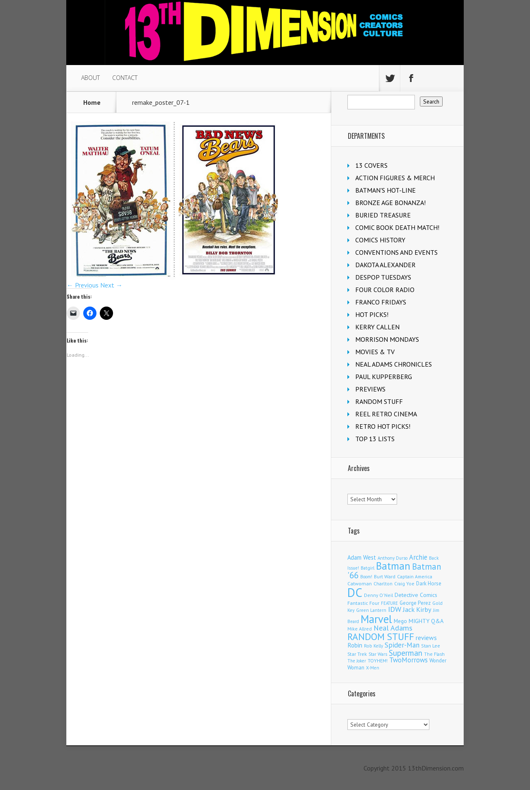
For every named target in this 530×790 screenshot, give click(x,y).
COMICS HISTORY (380, 240)
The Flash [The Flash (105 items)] (434, 654)
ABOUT (90, 78)
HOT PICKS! (371, 314)
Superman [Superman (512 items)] (405, 652)
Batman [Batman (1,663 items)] (393, 566)
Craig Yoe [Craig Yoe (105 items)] (404, 583)
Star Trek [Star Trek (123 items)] (357, 654)
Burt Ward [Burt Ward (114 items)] (384, 576)
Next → (111, 285)
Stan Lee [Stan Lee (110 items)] (430, 646)
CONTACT (124, 78)
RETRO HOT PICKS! (382, 426)
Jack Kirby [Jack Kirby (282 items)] (417, 609)
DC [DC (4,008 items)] (354, 592)
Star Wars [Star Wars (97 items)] (378, 654)
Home (92, 102)
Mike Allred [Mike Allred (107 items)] (359, 629)
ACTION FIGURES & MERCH (395, 178)
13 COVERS (371, 165)
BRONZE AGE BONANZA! (390, 202)
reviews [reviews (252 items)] (426, 637)
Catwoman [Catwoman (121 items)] (359, 583)
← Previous (83, 285)
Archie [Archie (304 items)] (418, 557)
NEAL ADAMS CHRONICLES (393, 364)
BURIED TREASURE (383, 215)
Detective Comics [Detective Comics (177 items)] (416, 595)
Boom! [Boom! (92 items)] (366, 577)
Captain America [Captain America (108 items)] (414, 576)
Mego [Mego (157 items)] (400, 621)
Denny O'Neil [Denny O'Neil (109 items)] (378, 595)
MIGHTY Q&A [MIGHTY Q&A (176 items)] (426, 621)
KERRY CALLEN (377, 327)
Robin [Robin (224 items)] (354, 645)
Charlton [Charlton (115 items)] (383, 583)
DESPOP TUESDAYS (383, 277)
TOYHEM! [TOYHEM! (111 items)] (378, 660)
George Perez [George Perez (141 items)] (415, 602)
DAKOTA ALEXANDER (385, 265)
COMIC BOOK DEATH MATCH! (397, 227)
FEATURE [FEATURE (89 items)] (389, 603)
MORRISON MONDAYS (387, 339)
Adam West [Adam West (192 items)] (361, 557)
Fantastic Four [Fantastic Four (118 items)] (363, 603)
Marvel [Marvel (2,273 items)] (376, 619)
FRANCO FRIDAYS (380, 302)
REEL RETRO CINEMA (386, 414)
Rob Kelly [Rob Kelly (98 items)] (373, 646)
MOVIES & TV (375, 352)
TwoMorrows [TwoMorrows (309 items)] (408, 659)
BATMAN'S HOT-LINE (385, 190)
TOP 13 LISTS (375, 439)
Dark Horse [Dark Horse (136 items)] (428, 583)
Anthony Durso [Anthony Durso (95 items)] (392, 558)
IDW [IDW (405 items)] (394, 609)
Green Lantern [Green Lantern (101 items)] (371, 610)
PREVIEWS (370, 389)
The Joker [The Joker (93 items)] (356, 661)
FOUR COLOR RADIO (384, 289)
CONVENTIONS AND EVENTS (396, 252)
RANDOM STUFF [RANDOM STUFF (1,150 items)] (380, 636)
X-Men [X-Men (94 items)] (372, 668)
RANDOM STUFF (379, 401)
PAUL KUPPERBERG (383, 376)
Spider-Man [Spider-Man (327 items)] (402, 645)
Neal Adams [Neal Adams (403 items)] (392, 628)
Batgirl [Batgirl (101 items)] (367, 568)
